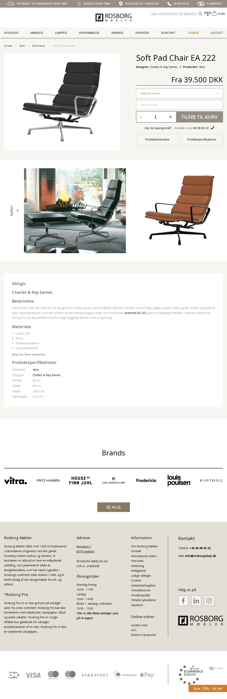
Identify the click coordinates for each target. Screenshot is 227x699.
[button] (5, 210)
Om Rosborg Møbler (144, 546)
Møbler (36, 33)
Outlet (217, 33)
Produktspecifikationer (201, 139)
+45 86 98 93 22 (200, 548)
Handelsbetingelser (143, 585)
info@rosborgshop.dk (200, 556)
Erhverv (142, 33)
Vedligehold (138, 571)
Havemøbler (89, 33)
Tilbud (193, 33)
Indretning (137, 566)
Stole (22, 45)
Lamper (61, 33)
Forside (8, 45)
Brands (117, 33)
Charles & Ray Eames (32, 292)
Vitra (36, 369)
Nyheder (11, 33)
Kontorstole (38, 45)
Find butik (137, 561)
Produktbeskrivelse (157, 139)
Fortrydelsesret (141, 590)
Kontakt (168, 33)
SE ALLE (113, 507)
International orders (144, 556)
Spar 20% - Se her (208, 688)
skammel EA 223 (135, 313)
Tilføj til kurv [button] (199, 117)
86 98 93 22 (201, 128)
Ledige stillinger (141, 576)
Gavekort (137, 605)
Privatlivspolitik (140, 595)
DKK (207, 12)
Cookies (136, 580)
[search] (177, 14)
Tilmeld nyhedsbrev (143, 600)
